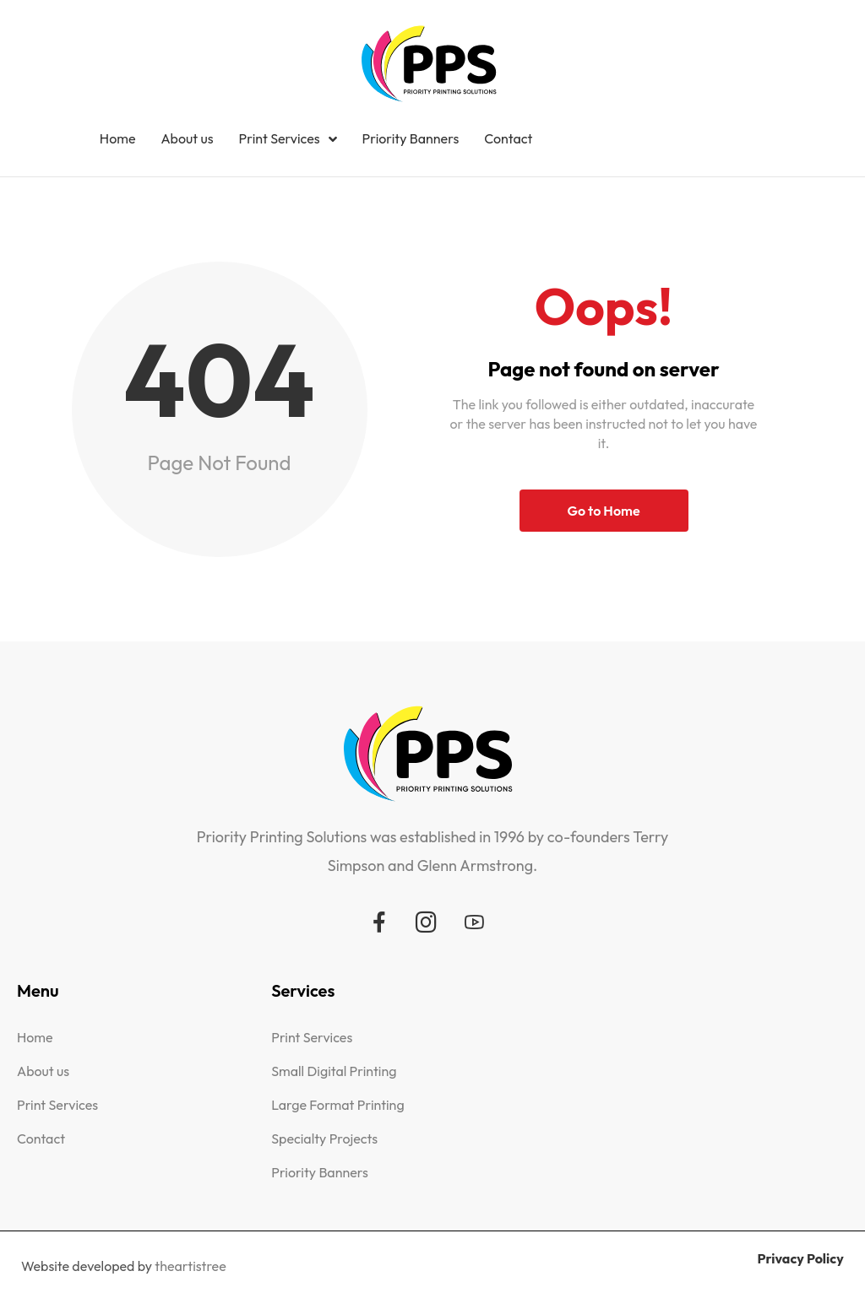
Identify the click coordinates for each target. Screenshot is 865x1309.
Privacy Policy (800, 1258)
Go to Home (603, 510)
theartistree (190, 1266)
